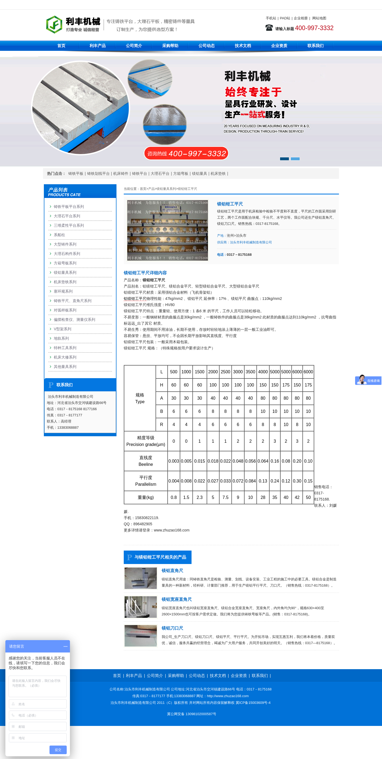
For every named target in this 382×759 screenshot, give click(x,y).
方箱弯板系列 (65, 263)
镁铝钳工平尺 (187, 189)
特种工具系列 (65, 348)
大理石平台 (160, 173)
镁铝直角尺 (172, 570)
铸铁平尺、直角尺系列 (72, 301)
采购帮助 (170, 45)
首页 (61, 45)
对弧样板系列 (65, 310)
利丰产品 (98, 45)
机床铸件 (120, 173)
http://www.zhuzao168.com (228, 696)
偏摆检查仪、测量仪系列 (74, 319)
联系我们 (315, 45)
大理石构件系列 (67, 253)
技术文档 (243, 45)
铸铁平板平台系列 (69, 206)
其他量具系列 (65, 366)
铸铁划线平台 (98, 173)
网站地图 (319, 18)
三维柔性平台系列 (69, 225)
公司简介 (134, 45)
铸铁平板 (75, 173)
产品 (151, 189)
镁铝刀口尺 (172, 628)
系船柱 (59, 235)
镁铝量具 (199, 173)
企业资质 (279, 45)
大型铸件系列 (65, 244)
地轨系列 (61, 338)
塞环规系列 (63, 291)
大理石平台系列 (67, 216)
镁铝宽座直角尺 (177, 599)
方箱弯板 (180, 173)
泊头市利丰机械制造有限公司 (251, 242)
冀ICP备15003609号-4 (253, 703)
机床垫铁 (218, 173)
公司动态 (207, 45)
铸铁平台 (139, 173)
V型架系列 (62, 329)
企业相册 (301, 18)
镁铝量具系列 (166, 189)
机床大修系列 (65, 357)
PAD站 (285, 18)
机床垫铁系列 (65, 282)
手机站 (271, 18)
